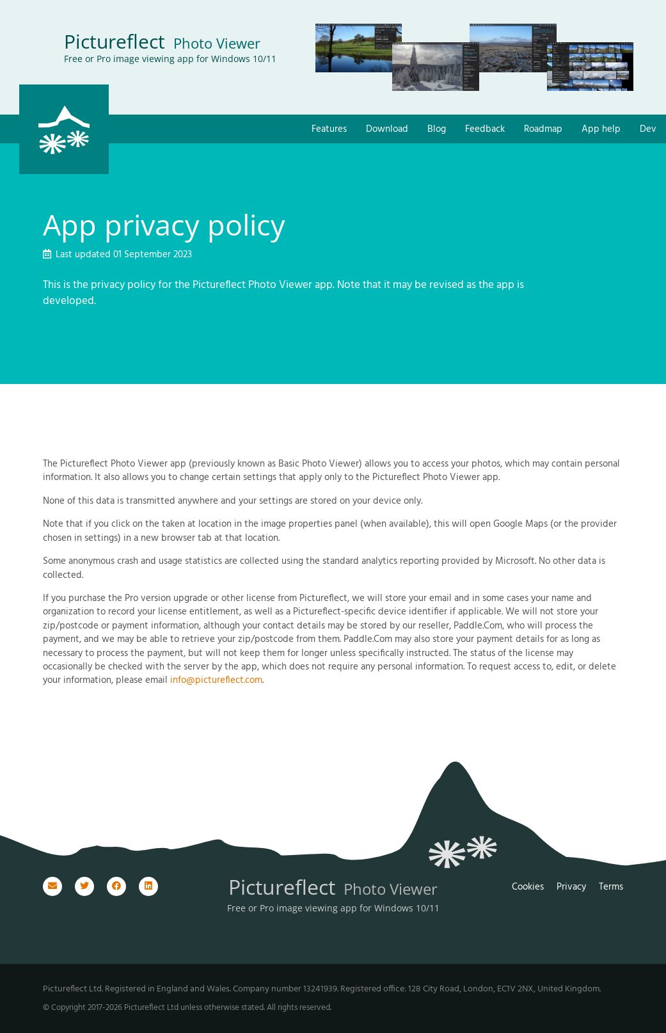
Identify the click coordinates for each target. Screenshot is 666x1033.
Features (329, 129)
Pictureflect (162, 41)
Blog (436, 129)
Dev (648, 129)
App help (601, 129)
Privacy (571, 887)
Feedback (485, 129)
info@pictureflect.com (216, 680)
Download (387, 129)
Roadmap (543, 129)
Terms (611, 887)
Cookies (528, 887)
